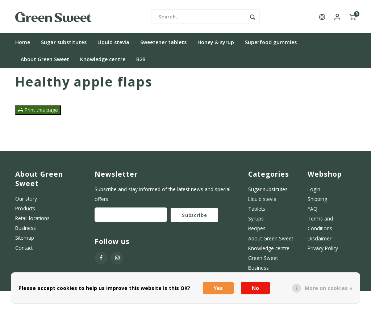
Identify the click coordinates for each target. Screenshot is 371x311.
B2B (141, 62)
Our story (26, 201)
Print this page (38, 112)
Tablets (256, 211)
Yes (218, 288)
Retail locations (32, 221)
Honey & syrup (215, 45)
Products (25, 211)
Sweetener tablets (163, 45)
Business (25, 230)
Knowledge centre (102, 62)
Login (314, 192)
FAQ (312, 211)
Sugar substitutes (64, 45)
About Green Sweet (45, 62)
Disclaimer (320, 241)
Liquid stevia (113, 45)
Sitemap (24, 240)
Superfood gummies (271, 45)
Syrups (256, 221)
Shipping (317, 201)
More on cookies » (329, 288)
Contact (24, 250)
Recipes (317, 45)
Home (22, 45)
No (255, 288)
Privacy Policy (323, 250)
